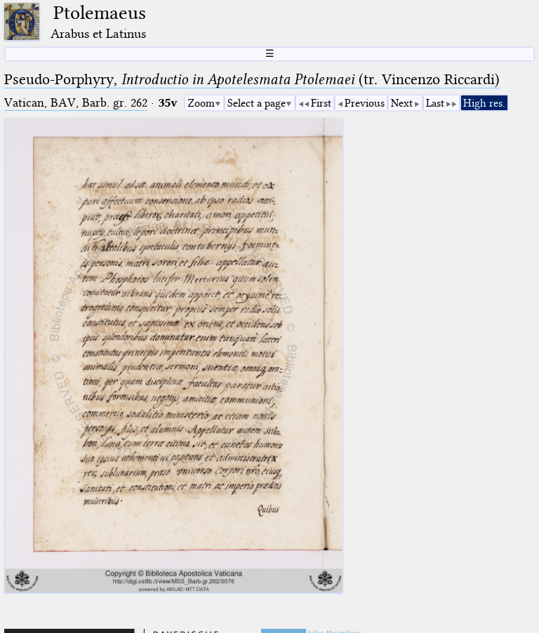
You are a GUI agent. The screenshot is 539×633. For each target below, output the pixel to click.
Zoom (201, 103)
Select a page (256, 103)
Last (435, 103)
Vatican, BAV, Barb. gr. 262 (75, 102)
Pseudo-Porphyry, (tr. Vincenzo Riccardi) (252, 79)
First (321, 103)
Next (402, 103)
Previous (365, 103)
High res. (484, 103)
